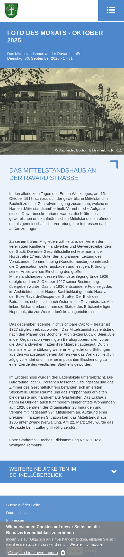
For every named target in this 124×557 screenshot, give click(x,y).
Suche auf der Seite (23, 505)
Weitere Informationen (86, 547)
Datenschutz (17, 512)
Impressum (15, 520)
